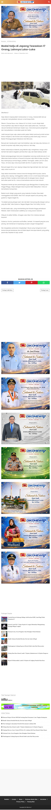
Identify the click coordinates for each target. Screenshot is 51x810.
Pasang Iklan (31, 802)
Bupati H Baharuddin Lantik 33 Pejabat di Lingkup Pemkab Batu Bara (26, 661)
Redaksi (5, 799)
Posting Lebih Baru (7, 290)
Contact (13, 799)
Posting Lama (44, 290)
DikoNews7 (29, 807)
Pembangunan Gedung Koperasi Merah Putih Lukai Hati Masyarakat (26, 646)
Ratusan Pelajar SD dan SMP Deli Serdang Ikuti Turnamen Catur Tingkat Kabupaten (25, 717)
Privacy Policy (20, 802)
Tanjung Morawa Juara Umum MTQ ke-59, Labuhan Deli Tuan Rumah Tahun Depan (25, 730)
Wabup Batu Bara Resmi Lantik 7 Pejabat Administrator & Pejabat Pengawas (28, 653)
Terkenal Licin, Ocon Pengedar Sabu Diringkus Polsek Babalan (24, 632)
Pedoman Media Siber (32, 799)
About (20, 799)
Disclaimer (44, 799)
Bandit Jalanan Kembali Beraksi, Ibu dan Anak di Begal (22, 639)
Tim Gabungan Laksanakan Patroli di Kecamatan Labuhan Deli (19, 724)
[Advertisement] (25, 68)
